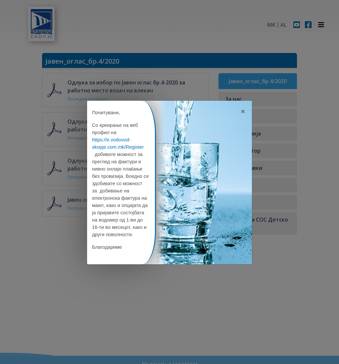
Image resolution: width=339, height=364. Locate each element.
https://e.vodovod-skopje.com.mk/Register (118, 143)
